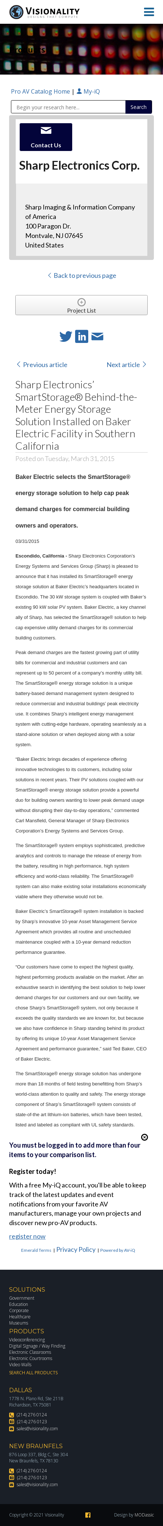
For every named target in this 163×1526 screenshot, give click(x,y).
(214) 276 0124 (32, 1415)
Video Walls (20, 1364)
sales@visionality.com (37, 1428)
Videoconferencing (27, 1340)
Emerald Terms (36, 1250)
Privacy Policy (76, 1249)
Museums (18, 1323)
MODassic (144, 1515)
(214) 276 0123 (32, 1422)
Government (21, 1298)
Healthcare (20, 1317)
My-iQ (88, 91)
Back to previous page (81, 275)
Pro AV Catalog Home (41, 91)
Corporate (19, 1310)
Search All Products (33, 1373)
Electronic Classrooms (30, 1352)
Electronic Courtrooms (30, 1358)
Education (18, 1304)
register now (27, 1236)
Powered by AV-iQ (117, 1250)
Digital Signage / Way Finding (37, 1346)
